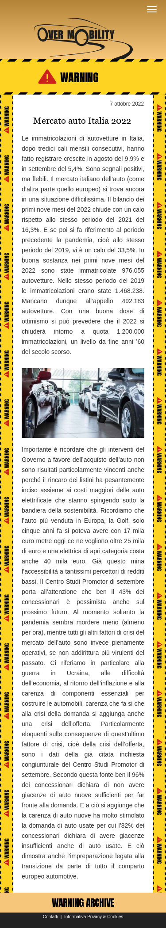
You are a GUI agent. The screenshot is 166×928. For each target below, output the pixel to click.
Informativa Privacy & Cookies (93, 916)
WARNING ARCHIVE (83, 902)
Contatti (50, 916)
